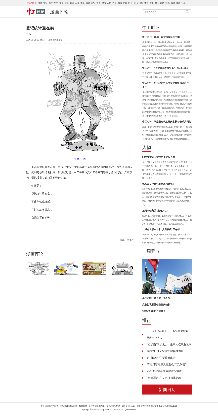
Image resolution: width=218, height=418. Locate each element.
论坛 (93, 3)
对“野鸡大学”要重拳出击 (160, 357)
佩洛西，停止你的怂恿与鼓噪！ (158, 183)
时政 (40, 3)
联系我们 (64, 406)
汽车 (130, 3)
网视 (114, 3)
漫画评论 (59, 11)
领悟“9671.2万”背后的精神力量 (165, 351)
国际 (51, 3)
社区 (178, 3)
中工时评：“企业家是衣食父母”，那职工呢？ (165, 68)
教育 (146, 3)
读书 (152, 3)
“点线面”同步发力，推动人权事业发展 (168, 344)
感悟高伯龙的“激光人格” (155, 210)
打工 (183, 3)
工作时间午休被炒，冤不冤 (156, 298)
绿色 (168, 3)
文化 (136, 3)
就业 (88, 3)
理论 (104, 3)
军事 (56, 3)
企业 (72, 3)
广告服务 (54, 406)
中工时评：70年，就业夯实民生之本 (161, 37)
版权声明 (93, 406)
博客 (98, 3)
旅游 (162, 3)
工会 (77, 3)
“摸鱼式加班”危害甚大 (154, 311)
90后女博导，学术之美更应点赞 (158, 157)
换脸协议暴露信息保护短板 (156, 304)
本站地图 (73, 406)
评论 (45, 3)
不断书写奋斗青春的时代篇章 (164, 371)
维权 (83, 3)
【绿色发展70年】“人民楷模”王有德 (161, 229)
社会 (61, 3)
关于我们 (45, 406)
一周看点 (151, 251)
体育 (125, 3)
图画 (120, 3)
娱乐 (157, 3)
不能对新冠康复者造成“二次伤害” (166, 364)
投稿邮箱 (83, 406)
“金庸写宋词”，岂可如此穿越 (163, 377)
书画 (141, 3)
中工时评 (151, 27)
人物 (109, 3)
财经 (67, 3)
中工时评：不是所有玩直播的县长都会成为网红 (166, 121)
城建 (173, 3)
